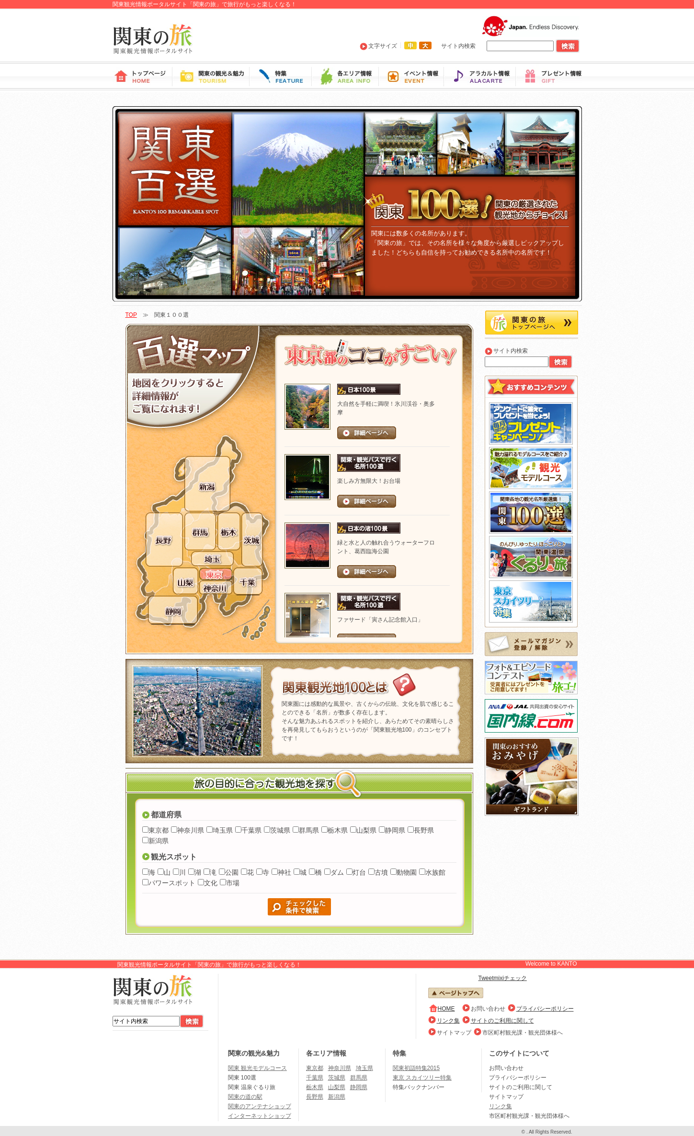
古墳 (381, 872)
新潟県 (158, 841)
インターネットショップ (259, 1116)
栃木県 (338, 830)
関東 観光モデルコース (257, 1068)
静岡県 (395, 830)
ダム (337, 872)
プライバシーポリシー (545, 1008)
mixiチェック (510, 978)
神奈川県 (190, 830)
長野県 (424, 830)
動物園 (407, 872)
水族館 (435, 872)
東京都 (158, 830)
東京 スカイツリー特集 (422, 1077)
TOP (131, 315)
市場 (232, 883)
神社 (284, 872)
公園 (232, 872)
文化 (210, 883)
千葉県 (251, 830)
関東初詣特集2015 (416, 1068)
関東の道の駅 (245, 1096)
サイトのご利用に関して (502, 1020)
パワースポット (171, 883)
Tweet (486, 978)
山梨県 (366, 830)
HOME (446, 1008)
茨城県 (280, 830)
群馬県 (309, 830)
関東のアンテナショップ (259, 1106)
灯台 (359, 872)
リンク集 (448, 1020)
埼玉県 (223, 830)
